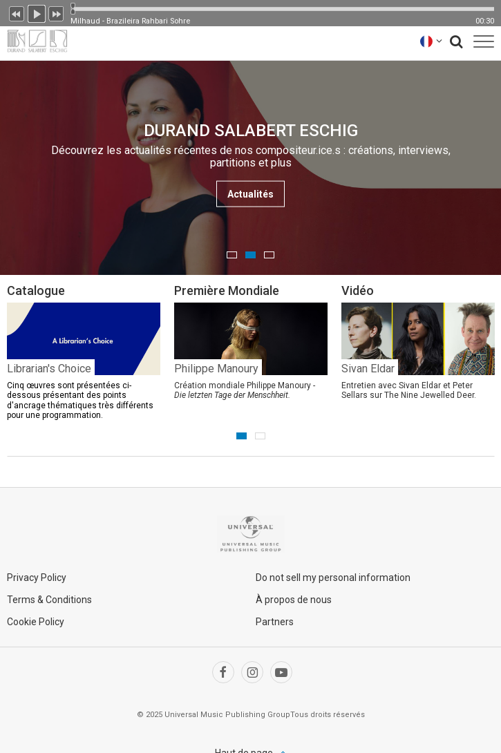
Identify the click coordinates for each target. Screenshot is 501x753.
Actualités (250, 194)
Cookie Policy (35, 621)
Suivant (56, 12)
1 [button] (232, 254)
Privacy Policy (36, 577)
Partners (275, 621)
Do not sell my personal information (333, 577)
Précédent (16, 12)
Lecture (36, 12)
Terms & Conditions (49, 599)
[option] (250, 167)
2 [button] (250, 254)
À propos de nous (294, 599)
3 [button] (269, 254)
